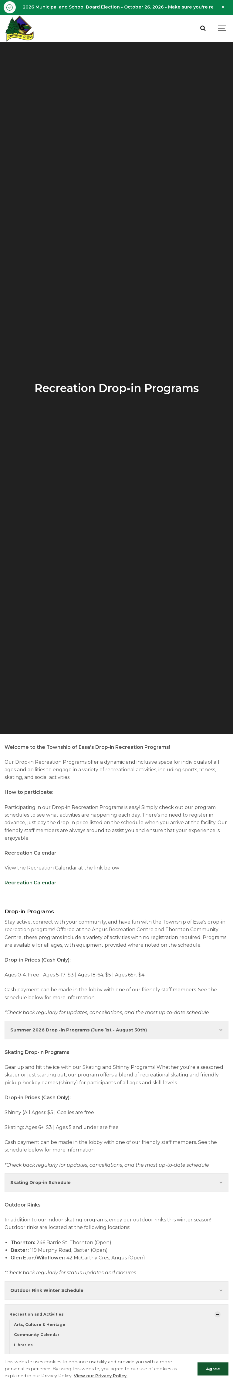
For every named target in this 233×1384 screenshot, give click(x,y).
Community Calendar (36, 1334)
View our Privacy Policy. (100, 1376)
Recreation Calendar (30, 883)
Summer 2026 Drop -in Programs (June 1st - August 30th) (116, 1030)
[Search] (202, 28)
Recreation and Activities (36, 1314)
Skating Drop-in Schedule (116, 1182)
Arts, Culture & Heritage (39, 1324)
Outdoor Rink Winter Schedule (116, 1290)
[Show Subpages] (217, 1314)
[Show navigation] (222, 28)
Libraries (23, 1345)
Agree (213, 1368)
